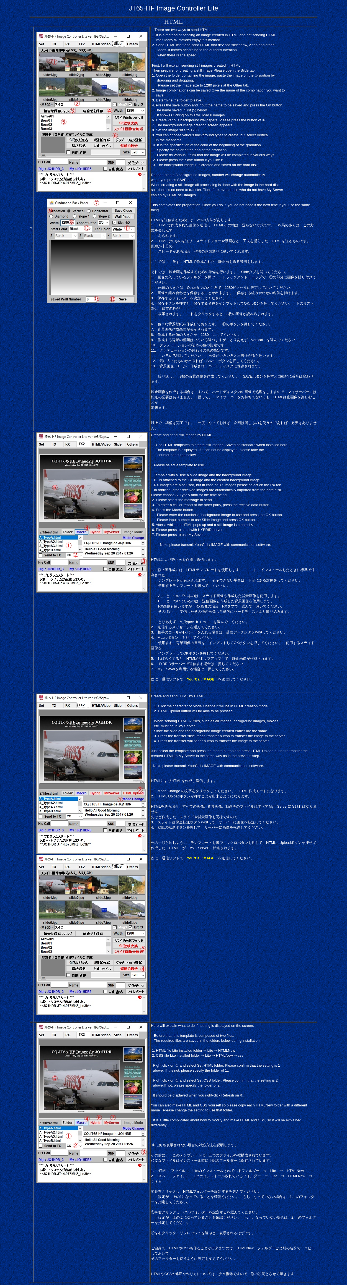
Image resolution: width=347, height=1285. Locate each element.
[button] (234, 494)
